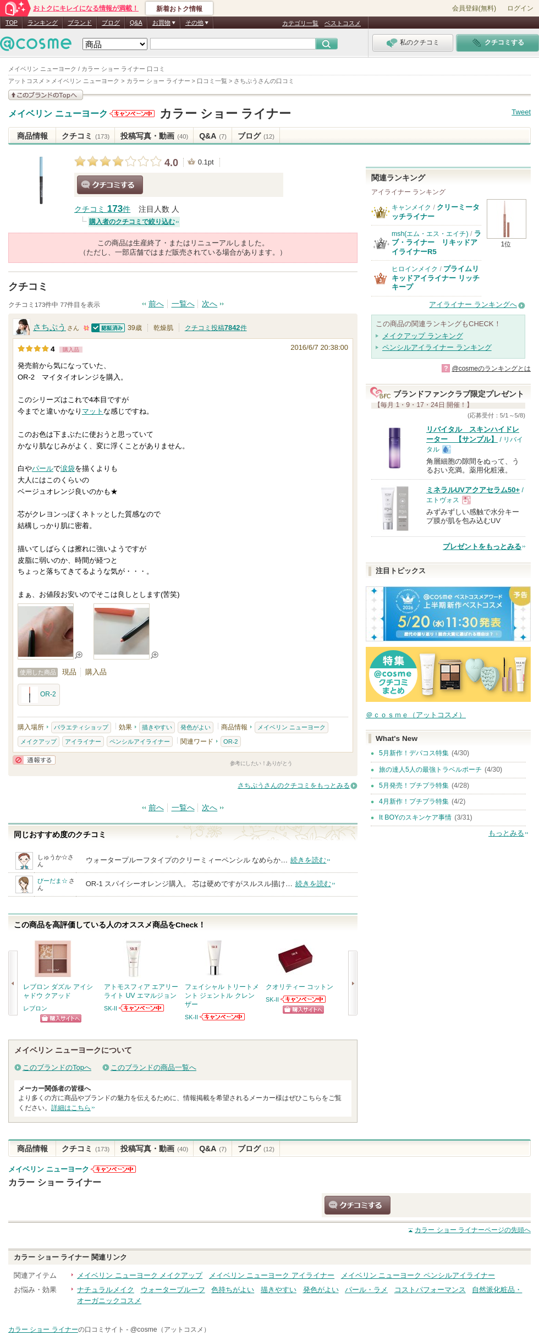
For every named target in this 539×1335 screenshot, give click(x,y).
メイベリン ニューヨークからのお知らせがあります (132, 113)
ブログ (111, 22)
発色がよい (195, 727)
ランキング (43, 22)
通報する (34, 760)
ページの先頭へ (473, 1230)
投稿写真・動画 (154, 135)
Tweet (521, 112)
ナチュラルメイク (105, 1289)
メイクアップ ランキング (422, 336)
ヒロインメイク (415, 269)
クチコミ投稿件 (216, 328)
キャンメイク (411, 207)
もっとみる (506, 833)
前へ (156, 304)
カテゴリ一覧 (300, 23)
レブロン (35, 1008)
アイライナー (83, 741)
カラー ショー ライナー (225, 113)
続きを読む (308, 860)
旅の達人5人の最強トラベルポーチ (430, 769)
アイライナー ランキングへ (473, 304)
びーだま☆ (52, 880)
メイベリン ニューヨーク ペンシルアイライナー (418, 1275)
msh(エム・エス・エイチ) (430, 234)
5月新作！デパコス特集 (414, 753)
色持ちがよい (232, 1289)
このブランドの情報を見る (45, 95)
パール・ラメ (366, 1289)
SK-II (110, 1008)
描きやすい (157, 727)
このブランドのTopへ (57, 1067)
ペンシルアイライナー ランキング (437, 347)
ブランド (80, 22)
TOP (12, 22)
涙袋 (68, 468)
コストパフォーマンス (430, 1289)
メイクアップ (38, 741)
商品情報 (32, 135)
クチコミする (110, 184)
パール (42, 468)
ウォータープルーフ (173, 1289)
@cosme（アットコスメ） (170, 1329)
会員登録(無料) (474, 8)
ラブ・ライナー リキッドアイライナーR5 (436, 242)
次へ (209, 304)
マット (92, 411)
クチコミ (85, 135)
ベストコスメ (342, 23)
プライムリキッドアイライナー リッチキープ (436, 278)
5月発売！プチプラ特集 (414, 785)
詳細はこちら (71, 1108)
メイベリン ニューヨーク (58, 114)
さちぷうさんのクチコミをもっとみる (294, 785)
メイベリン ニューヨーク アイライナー (271, 1275)
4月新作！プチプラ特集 (414, 801)
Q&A (136, 22)
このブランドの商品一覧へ (153, 1067)
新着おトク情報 (179, 9)
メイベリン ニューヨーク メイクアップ (139, 1275)
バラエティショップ (81, 727)
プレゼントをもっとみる (482, 546)
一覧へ (183, 304)
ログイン (520, 8)
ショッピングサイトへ (60, 1018)
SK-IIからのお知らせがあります (142, 1008)
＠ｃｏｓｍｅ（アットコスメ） (416, 715)
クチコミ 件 (102, 209)
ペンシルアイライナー (139, 741)
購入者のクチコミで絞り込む (132, 222)
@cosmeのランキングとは (491, 368)
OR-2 (38, 694)
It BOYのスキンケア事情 (415, 817)
